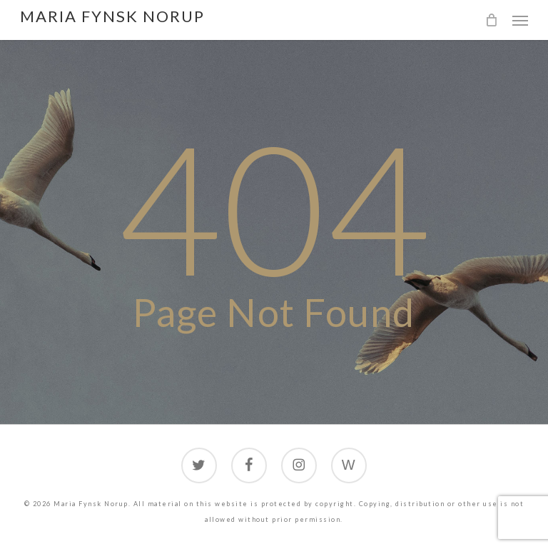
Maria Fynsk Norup (112, 16)
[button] (520, 20)
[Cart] (491, 20)
